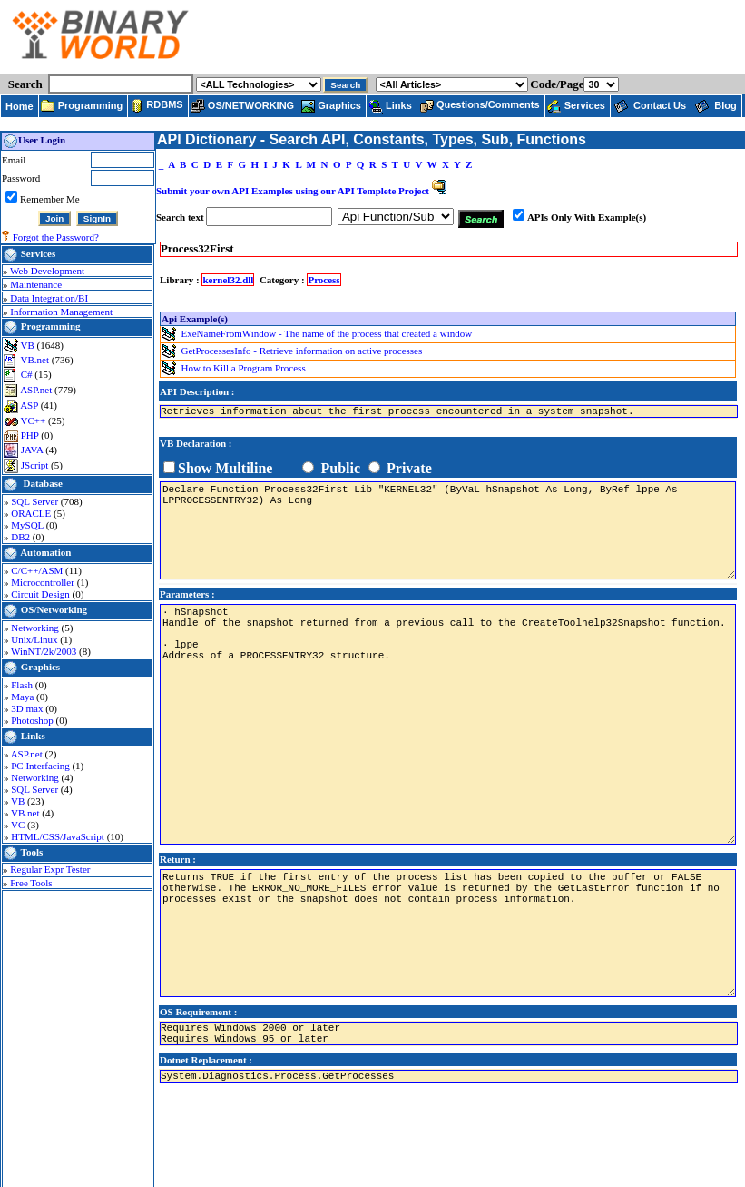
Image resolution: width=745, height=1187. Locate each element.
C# (28, 374)
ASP (30, 405)
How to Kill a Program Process (243, 366)
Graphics (40, 666)
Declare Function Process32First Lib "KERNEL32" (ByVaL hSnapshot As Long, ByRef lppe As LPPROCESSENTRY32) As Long (448, 530)
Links (33, 735)
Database (43, 483)
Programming (51, 326)
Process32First (197, 248)
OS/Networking (54, 609)
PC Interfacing (41, 765)
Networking (36, 627)
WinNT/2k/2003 (45, 651)
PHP (31, 435)
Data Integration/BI (49, 297)
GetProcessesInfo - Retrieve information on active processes (302, 349)
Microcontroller (43, 582)
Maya (23, 696)
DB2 (22, 536)
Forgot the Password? (56, 237)
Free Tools (31, 882)
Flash (23, 684)
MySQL (28, 524)
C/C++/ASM (38, 570)
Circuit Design (41, 594)
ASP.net (37, 389)
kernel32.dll (227, 279)
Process (323, 279)
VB (29, 345)
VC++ (34, 420)
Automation (45, 552)
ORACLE (32, 513)
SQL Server (36, 501)
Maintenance (36, 284)
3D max (28, 708)
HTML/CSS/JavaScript (58, 836)
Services (38, 253)
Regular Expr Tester (50, 869)
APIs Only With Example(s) (586, 217)
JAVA (33, 449)
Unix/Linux (35, 639)
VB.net (36, 359)
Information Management (61, 311)
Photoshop (33, 720)
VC (19, 824)
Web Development (47, 270)
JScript (36, 465)
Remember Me (50, 198)
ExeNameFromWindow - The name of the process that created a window (327, 332)
